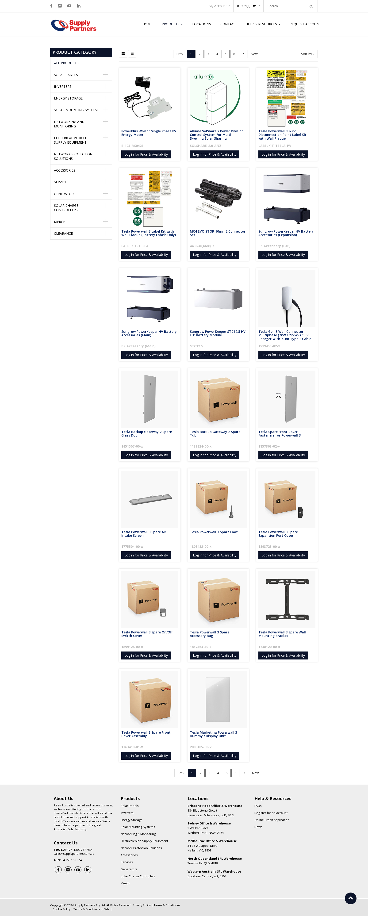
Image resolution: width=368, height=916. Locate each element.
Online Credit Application (271, 820)
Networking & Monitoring (138, 834)
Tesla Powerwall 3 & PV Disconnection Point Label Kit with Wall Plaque (282, 135)
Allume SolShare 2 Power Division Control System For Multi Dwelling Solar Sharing (217, 135)
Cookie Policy (61, 909)
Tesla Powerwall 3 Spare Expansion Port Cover (278, 534)
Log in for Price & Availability (146, 154)
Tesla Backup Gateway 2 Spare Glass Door (147, 433)
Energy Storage (68, 98)
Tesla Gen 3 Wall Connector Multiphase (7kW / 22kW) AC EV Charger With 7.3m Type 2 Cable (284, 335)
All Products (66, 63)
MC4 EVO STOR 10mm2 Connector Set (218, 233)
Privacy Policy (142, 905)
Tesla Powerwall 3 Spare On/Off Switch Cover (147, 634)
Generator (64, 194)
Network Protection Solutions (73, 156)
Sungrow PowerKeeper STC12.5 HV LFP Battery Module (218, 333)
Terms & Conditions (167, 905)
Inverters (62, 86)
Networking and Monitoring (69, 123)
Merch (59, 221)
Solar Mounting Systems (77, 110)
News (258, 827)
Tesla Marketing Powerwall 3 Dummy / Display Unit (214, 734)
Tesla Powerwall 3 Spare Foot (214, 532)
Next (254, 54)
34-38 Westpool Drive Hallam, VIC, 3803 (212, 845)
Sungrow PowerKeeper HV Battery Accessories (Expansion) (286, 233)
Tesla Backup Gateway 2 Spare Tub (215, 433)
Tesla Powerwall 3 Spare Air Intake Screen (144, 534)
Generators (129, 869)
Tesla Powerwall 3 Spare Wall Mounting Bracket (282, 634)
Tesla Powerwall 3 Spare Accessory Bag (210, 634)
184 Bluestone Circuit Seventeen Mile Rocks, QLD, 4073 (215, 810)
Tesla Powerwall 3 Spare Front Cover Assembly (146, 734)
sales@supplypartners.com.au (74, 854)
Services (61, 182)
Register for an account (271, 813)
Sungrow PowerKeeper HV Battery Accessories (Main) (149, 333)
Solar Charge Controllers (66, 207)
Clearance (63, 233)
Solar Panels (66, 75)
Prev (179, 54)
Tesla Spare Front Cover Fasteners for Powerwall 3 (279, 433)
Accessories (64, 170)
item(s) (248, 6)
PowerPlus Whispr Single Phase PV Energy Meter (149, 133)
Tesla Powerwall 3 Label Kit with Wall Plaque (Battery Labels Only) (148, 233)
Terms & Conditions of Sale (91, 909)
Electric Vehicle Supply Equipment (144, 841)
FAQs (258, 806)
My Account (219, 6)
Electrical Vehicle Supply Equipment (70, 140)
